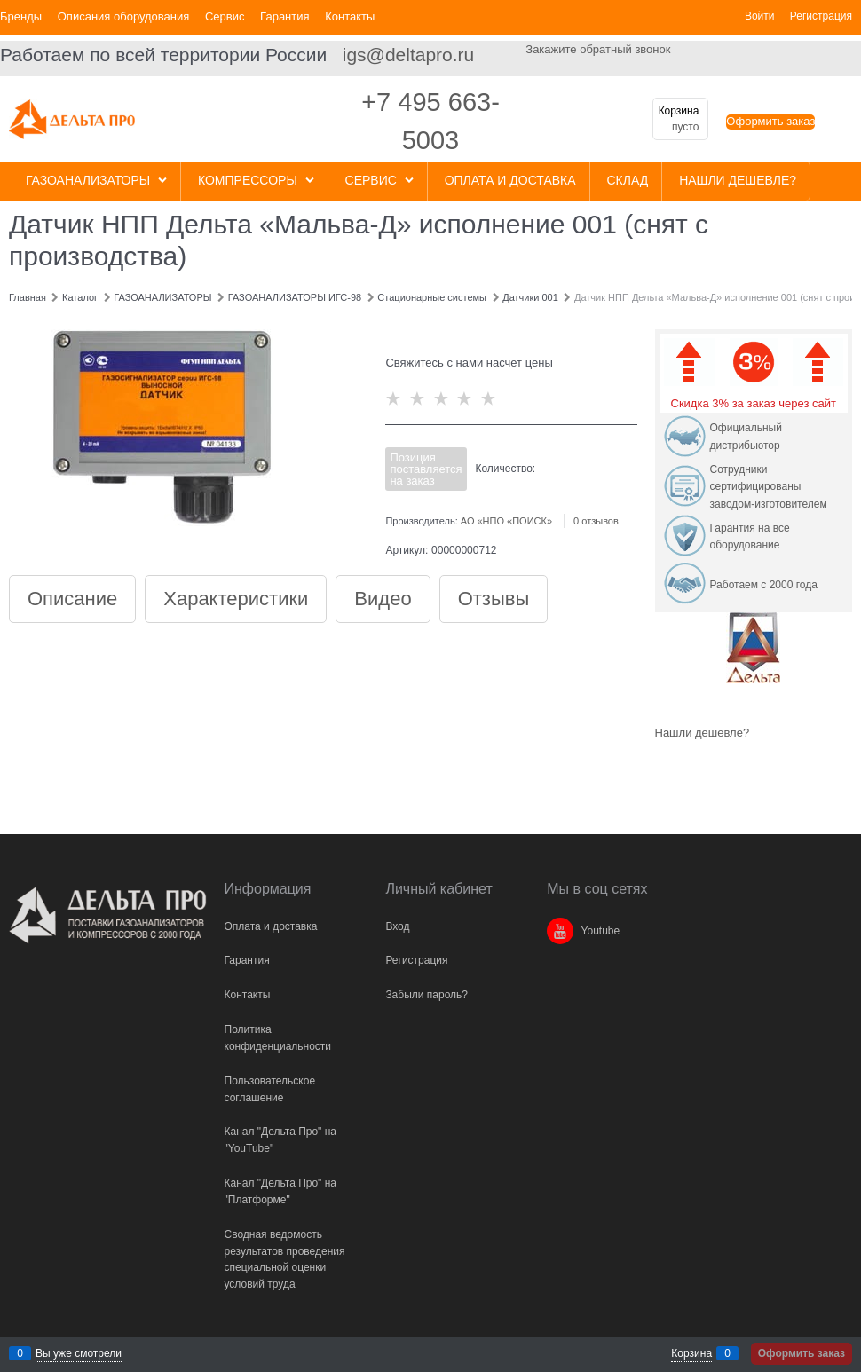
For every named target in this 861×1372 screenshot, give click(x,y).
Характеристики (235, 599)
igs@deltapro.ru (409, 54)
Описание (72, 599)
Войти (760, 16)
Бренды (21, 16)
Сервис (225, 16)
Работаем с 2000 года (764, 585)
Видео (382, 599)
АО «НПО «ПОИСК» (506, 521)
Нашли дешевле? (702, 732)
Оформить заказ (770, 121)
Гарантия (284, 16)
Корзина (691, 1353)
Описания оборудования (124, 16)
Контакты (350, 16)
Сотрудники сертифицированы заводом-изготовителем (768, 486)
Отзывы (494, 599)
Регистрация (821, 16)
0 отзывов (596, 521)
